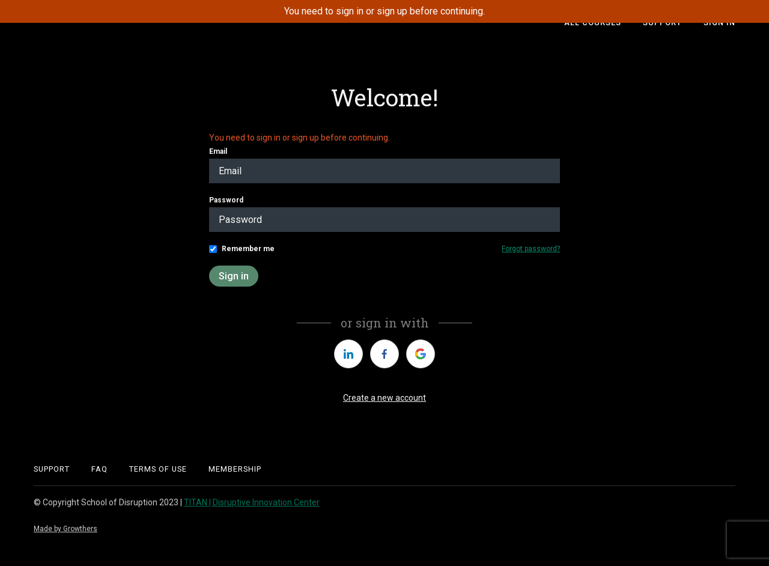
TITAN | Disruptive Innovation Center (252, 502)
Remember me (248, 249)
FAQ (99, 468)
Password (226, 200)
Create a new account (384, 398)
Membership (234, 468)
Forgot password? (531, 249)
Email (218, 151)
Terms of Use (158, 468)
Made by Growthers (65, 529)
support (52, 468)
